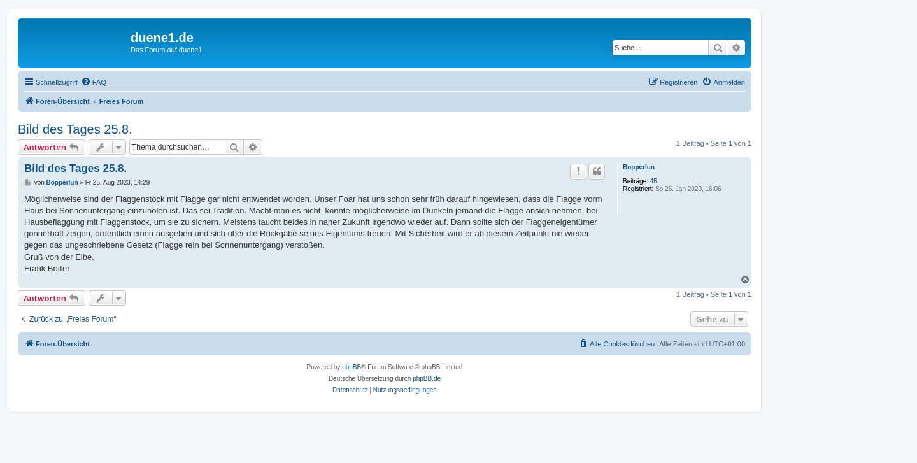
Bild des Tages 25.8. (75, 129)
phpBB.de (427, 378)
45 (653, 181)
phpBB (351, 367)
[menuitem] (93, 82)
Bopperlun (639, 167)
